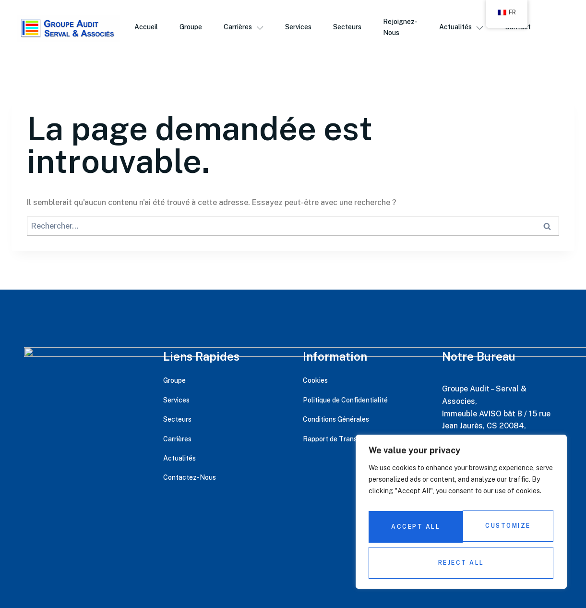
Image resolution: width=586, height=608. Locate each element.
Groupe (189, 28)
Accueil (144, 28)
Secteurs (350, 28)
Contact (524, 28)
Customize (413, 531)
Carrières (243, 28)
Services (300, 28)
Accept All (461, 563)
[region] (461, 517)
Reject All (505, 531)
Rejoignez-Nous (403, 28)
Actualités (466, 28)
